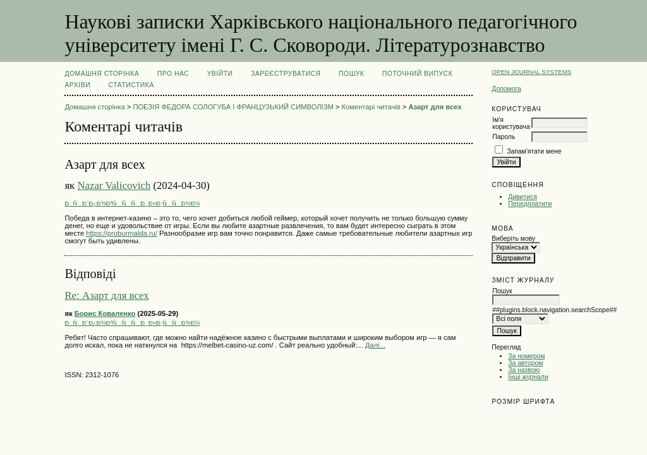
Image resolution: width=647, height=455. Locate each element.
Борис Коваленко (105, 313)
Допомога (506, 88)
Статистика (131, 85)
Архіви (77, 85)
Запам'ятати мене (534, 151)
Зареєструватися (286, 73)
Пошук (351, 73)
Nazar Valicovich (113, 185)
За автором (525, 363)
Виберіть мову (513, 238)
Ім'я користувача (510, 123)
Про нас (173, 73)
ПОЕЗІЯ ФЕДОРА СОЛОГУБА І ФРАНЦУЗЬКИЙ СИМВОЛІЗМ (233, 107)
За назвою (524, 370)
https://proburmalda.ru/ (121, 233)
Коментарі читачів (371, 107)
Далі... (375, 345)
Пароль (503, 136)
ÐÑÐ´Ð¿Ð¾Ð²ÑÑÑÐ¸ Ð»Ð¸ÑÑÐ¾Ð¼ (132, 203)
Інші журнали (528, 376)
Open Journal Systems (531, 71)
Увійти (220, 73)
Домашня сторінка (101, 73)
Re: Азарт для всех (106, 295)
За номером (526, 356)
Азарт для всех (434, 107)
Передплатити (530, 203)
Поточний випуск (417, 73)
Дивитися (522, 196)
